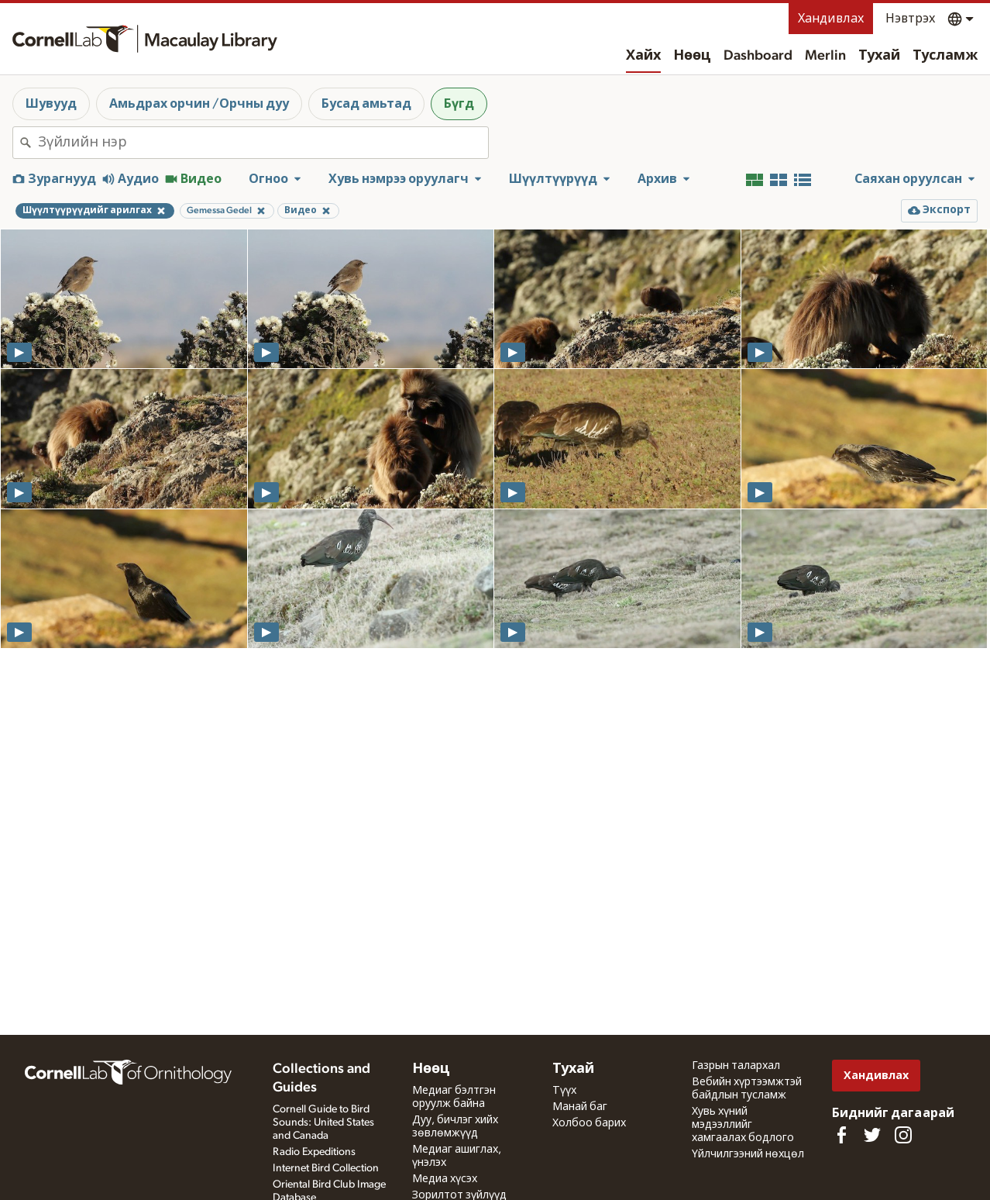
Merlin (825, 56)
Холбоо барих (589, 1123)
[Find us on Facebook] (841, 1135)
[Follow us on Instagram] (903, 1135)
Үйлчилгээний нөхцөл (748, 1154)
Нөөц (692, 56)
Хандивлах (831, 18)
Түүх (564, 1090)
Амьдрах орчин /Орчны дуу (199, 104)
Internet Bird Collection (326, 1168)
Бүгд (459, 104)
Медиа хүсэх (444, 1179)
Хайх (643, 56)
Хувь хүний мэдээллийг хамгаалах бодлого (743, 1124)
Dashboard (758, 56)
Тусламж (945, 56)
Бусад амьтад (366, 104)
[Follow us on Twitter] (872, 1135)
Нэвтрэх (910, 18)
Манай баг (579, 1107)
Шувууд (51, 104)
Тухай (879, 56)
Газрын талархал (736, 1065)
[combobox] (263, 142)
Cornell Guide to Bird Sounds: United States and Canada (323, 1122)
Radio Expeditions (314, 1152)
